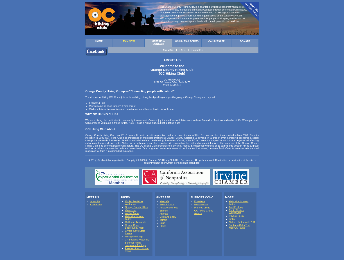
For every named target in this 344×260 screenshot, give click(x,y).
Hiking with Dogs (134, 236)
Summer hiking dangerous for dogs (135, 244)
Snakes (164, 210)
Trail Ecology (236, 207)
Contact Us (197, 50)
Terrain (163, 220)
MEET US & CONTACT (158, 42)
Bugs (162, 223)
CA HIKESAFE (216, 41)
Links (232, 219)
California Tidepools (135, 222)
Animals (164, 213)
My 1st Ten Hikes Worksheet (134, 202)
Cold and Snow (168, 216)
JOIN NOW (129, 41)
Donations (199, 201)
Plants (163, 226)
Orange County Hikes (136, 207)
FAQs (182, 50)
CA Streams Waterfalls (137, 239)
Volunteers (130, 210)
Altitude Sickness (169, 207)
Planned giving (202, 207)
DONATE (245, 41)
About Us (168, 50)
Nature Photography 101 (242, 222)
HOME (99, 41)
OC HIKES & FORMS (187, 41)
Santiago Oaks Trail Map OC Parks (239, 226)
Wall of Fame (132, 213)
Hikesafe (164, 201)
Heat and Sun (167, 204)
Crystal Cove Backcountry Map (134, 226)
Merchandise (201, 204)
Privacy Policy (236, 216)
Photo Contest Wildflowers (236, 211)
